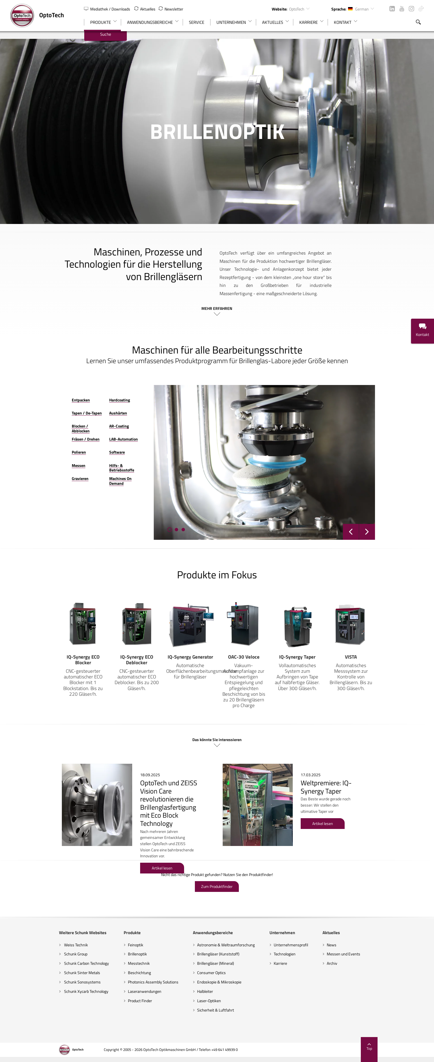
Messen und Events (373, 945)
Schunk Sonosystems (33, 973)
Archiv (361, 954)
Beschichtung (109, 964)
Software (83, 444)
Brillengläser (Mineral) (205, 954)
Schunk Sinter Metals (32, 964)
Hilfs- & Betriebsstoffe (95, 457)
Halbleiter (195, 982)
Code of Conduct (388, 1054)
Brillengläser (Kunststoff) (208, 945)
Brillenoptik (107, 945)
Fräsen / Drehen (37, 431)
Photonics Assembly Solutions (123, 973)
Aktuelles (144, 9)
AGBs (314, 1054)
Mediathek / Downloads (107, 9)
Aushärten (84, 405)
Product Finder (110, 992)
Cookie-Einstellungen (199, 1054)
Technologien (294, 945)
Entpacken (32, 392)
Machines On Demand (94, 470)
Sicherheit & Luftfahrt (205, 1001)
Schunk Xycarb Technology (37, 982)
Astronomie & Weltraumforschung (216, 936)
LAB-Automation (89, 431)
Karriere (290, 954)
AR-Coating (85, 418)
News (361, 936)
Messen (30, 457)
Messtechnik (109, 954)
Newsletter (171, 9)
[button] (150, 521)
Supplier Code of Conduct (346, 1054)
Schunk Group (26, 945)
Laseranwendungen (115, 982)
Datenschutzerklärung (283, 1054)
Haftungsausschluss (240, 1054)
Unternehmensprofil (300, 936)
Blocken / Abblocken (40, 418)
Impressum (164, 1054)
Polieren (30, 444)
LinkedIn (392, 8)
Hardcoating (85, 392)
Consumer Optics (201, 964)
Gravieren (31, 470)
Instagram (411, 8)
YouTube (401, 8)
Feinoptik (106, 936)
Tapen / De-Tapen (38, 405)
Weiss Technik (26, 936)
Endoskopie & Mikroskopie (209, 973)
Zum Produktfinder (217, 877)
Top (418, 1038)
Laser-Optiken (199, 992)
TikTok (421, 8)
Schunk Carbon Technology (37, 954)
